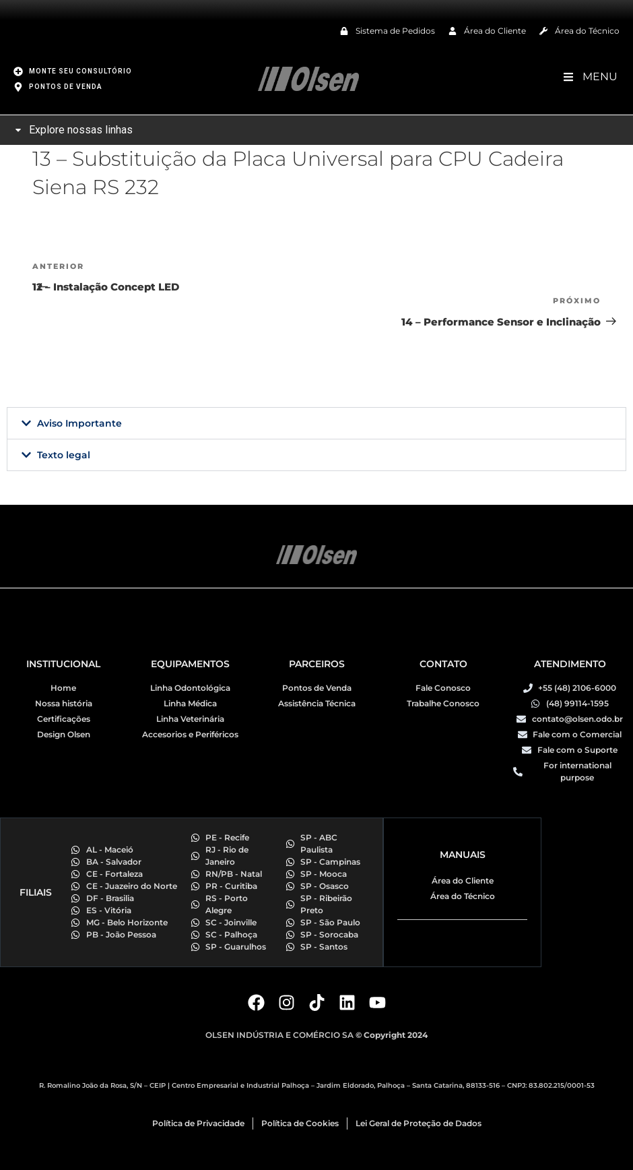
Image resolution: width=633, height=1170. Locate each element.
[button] (316, 423)
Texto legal (63, 455)
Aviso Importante (79, 423)
